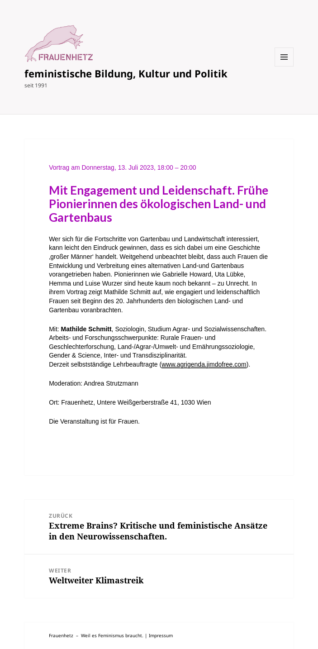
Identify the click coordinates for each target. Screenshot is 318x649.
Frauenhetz (61, 635)
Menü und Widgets (284, 66)
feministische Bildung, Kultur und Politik (126, 73)
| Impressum (159, 635)
